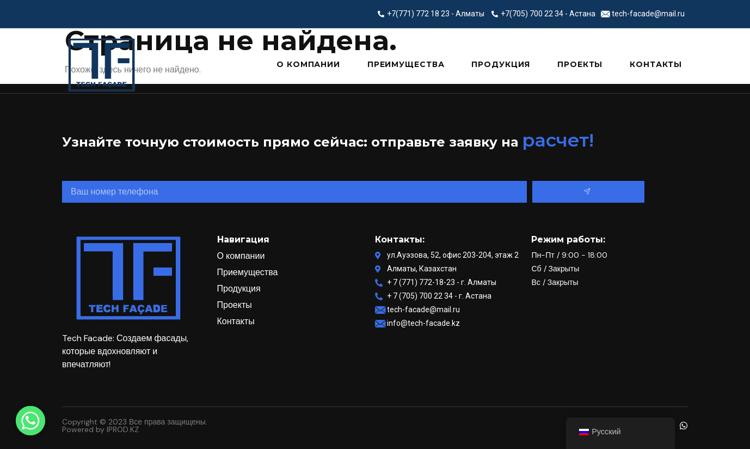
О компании (308, 64)
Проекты (580, 64)
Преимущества (405, 64)
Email (74, 170)
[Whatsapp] (30, 420)
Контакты (656, 64)
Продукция (500, 64)
